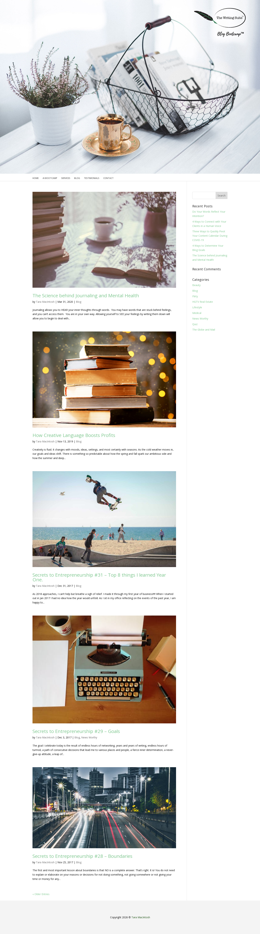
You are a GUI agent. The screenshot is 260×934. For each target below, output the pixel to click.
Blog (77, 178)
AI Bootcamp (50, 178)
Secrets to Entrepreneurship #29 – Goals (76, 731)
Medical (196, 313)
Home (35, 178)
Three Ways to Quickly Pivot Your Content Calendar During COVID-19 (209, 236)
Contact (108, 178)
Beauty (196, 285)
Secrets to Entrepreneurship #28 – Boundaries (82, 856)
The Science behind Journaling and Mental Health (85, 295)
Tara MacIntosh (45, 301)
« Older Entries (40, 894)
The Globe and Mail (203, 329)
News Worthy (89, 737)
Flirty (195, 296)
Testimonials (91, 178)
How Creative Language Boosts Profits (73, 435)
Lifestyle (197, 307)
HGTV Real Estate (202, 301)
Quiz (195, 324)
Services (65, 178)
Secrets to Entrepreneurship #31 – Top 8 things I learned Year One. (99, 577)
